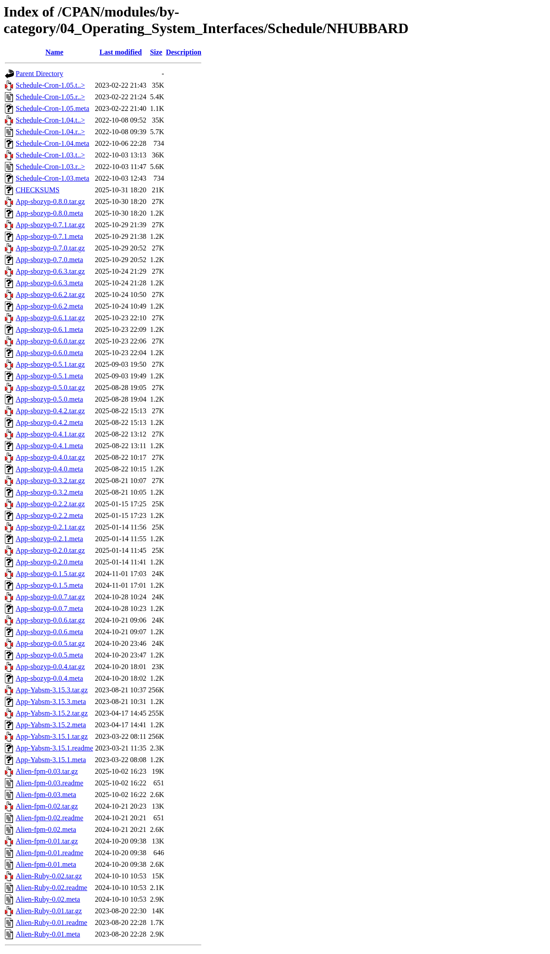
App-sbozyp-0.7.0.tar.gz (50, 248)
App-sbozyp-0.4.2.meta (49, 422)
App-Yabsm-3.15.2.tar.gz (52, 713)
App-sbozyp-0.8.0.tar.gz (50, 201)
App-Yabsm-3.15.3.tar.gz (52, 690)
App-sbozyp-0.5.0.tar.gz (50, 387)
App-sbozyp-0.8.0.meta (49, 213)
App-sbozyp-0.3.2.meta (49, 492)
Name (55, 52)
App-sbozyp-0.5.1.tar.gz (50, 364)
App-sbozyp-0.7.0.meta (49, 259)
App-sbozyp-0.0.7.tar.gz (50, 597)
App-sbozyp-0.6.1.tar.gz (50, 318)
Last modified (120, 52)
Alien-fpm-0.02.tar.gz (47, 806)
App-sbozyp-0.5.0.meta (49, 399)
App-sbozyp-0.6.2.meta (49, 306)
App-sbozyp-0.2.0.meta (49, 562)
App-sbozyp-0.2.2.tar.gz (50, 504)
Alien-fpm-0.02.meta (46, 829)
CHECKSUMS (38, 190)
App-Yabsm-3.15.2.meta (51, 725)
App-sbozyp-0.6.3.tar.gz (50, 271)
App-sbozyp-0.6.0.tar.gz (50, 341)
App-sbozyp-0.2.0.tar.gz (50, 550)
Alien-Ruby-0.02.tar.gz (49, 876)
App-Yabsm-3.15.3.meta (51, 701)
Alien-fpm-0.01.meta (46, 864)
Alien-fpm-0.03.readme (49, 783)
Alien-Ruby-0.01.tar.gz (49, 911)
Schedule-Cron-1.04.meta (52, 143)
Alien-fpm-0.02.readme (49, 818)
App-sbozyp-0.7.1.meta (49, 236)
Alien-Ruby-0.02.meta (48, 899)
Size (156, 52)
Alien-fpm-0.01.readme (49, 852)
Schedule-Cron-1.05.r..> (50, 97)
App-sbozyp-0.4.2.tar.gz (50, 411)
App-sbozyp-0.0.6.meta (49, 632)
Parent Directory (39, 73)
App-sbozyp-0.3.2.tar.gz (50, 480)
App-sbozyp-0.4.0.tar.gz (50, 457)
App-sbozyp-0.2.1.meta (49, 539)
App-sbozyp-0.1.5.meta (49, 585)
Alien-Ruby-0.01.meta (48, 934)
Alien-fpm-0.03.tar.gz (47, 771)
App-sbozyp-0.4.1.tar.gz (50, 434)
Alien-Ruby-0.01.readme (51, 922)
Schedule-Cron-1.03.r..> (50, 166)
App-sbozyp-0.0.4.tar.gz (50, 666)
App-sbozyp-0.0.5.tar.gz (50, 643)
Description (183, 52)
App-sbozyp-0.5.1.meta (49, 376)
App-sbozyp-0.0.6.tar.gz (50, 620)
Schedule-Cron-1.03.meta (52, 178)
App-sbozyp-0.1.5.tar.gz (50, 573)
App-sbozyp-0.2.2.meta (49, 515)
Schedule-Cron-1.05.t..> (50, 85)
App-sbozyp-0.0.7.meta (49, 608)
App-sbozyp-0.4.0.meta (49, 469)
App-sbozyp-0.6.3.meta (49, 283)
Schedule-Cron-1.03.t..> (50, 155)
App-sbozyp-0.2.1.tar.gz (50, 527)
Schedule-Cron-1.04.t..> (50, 120)
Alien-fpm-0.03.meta (46, 794)
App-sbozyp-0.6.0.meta (49, 352)
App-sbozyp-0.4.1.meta (49, 445)
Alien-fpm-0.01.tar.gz (47, 841)
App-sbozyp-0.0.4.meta (49, 678)
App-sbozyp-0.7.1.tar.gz (50, 225)
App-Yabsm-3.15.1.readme (54, 748)
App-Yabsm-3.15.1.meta (51, 759)
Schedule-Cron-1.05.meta (52, 108)
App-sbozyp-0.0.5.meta (49, 655)
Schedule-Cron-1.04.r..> (50, 132)
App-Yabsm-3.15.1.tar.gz (52, 736)
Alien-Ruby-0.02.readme (51, 887)
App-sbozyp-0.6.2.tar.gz (50, 294)
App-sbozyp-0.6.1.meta (49, 329)
